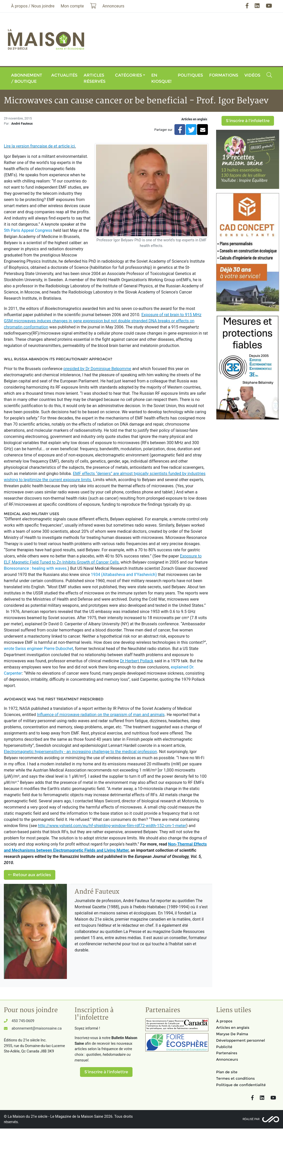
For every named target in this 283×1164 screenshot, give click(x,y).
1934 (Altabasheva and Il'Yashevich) (124, 574)
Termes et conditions (235, 1078)
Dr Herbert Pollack (136, 660)
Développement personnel (240, 1040)
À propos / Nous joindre (33, 6)
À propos (224, 1021)
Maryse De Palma (232, 1034)
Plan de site (226, 1072)
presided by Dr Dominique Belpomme (97, 368)
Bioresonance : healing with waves (35, 568)
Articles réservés (94, 78)
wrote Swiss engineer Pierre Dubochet (38, 648)
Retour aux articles (29, 874)
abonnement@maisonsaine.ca (36, 1028)
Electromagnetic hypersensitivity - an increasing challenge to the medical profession (80, 751)
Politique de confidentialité (241, 1085)
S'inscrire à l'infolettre (248, 120)
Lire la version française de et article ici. (40, 146)
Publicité (224, 1046)
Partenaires (226, 1053)
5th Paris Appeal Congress (28, 230)
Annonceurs (227, 1059)
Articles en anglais (194, 119)
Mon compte (72, 6)
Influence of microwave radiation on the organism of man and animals (100, 714)
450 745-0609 (23, 1021)
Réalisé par (251, 1119)
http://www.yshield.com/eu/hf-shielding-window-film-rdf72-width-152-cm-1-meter (112, 825)
